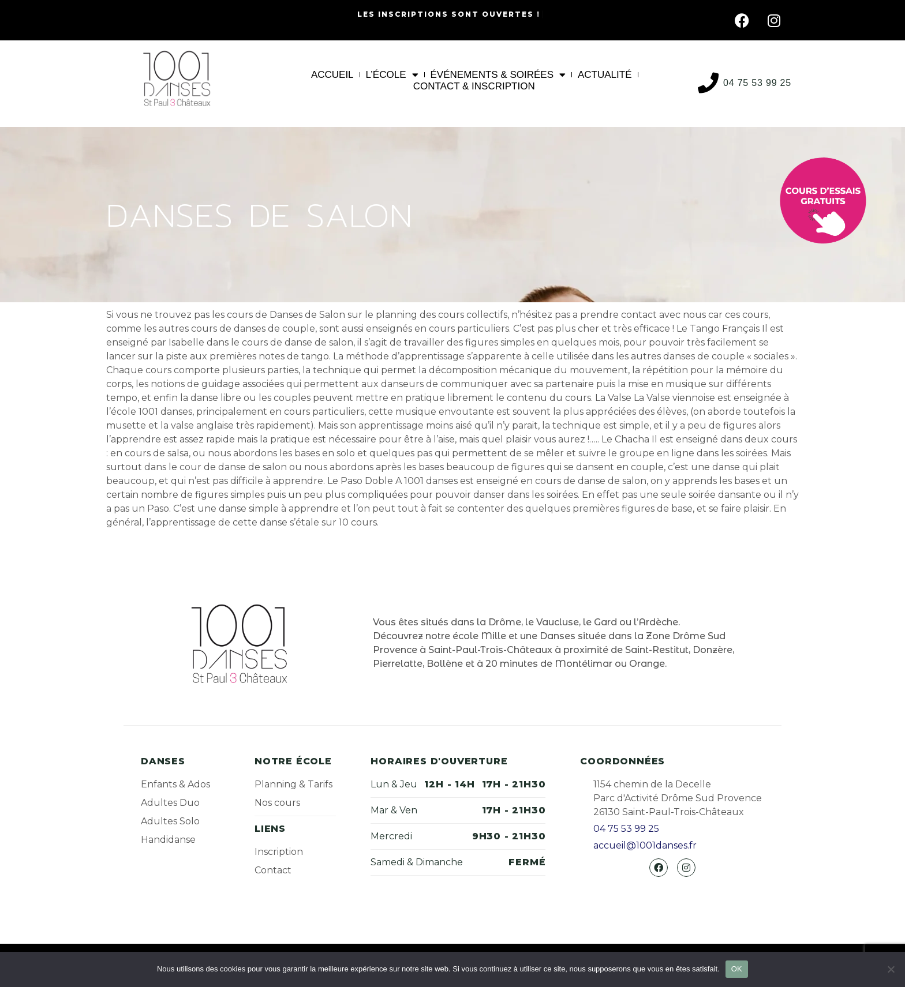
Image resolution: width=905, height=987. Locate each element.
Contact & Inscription (474, 86)
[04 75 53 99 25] (708, 83)
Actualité (605, 74)
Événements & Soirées (498, 75)
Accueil (332, 74)
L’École (392, 75)
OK (736, 969)
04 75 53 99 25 (757, 83)
